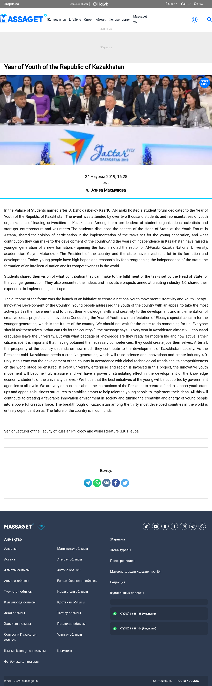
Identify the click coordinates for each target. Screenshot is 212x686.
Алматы (10, 549)
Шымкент (64, 651)
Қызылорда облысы (20, 602)
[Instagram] (184, 526)
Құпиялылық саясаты (127, 593)
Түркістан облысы (18, 592)
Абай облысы (14, 613)
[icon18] (41, 526)
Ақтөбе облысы (69, 570)
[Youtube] (156, 526)
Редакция (117, 582)
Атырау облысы (69, 559)
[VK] (165, 526)
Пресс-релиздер (122, 561)
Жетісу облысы (69, 613)
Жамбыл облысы (17, 624)
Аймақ (101, 19)
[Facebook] (174, 526)
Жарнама (11, 4)
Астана (9, 559)
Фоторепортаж (119, 19)
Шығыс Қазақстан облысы (25, 651)
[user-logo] (194, 19)
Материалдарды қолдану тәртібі (135, 571)
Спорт (88, 19)
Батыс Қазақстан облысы (77, 581)
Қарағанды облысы (72, 592)
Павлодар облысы (71, 624)
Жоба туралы (120, 550)
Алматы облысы (17, 570)
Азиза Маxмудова (106, 190)
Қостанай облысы (71, 602)
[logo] (23, 19)
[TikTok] (146, 526)
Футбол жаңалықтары (21, 661)
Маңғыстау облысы (72, 549)
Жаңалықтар (56, 19)
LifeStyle (75, 19)
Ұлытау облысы (69, 634)
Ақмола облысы (16, 581)
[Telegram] (193, 526)
